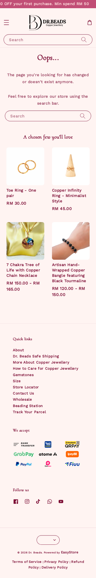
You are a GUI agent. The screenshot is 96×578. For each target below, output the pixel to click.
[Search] (84, 40)
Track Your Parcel (29, 412)
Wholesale (22, 399)
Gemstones (23, 375)
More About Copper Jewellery (41, 362)
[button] (6, 22)
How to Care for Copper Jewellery (45, 368)
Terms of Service (27, 562)
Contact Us (23, 393)
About (18, 350)
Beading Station (28, 406)
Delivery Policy (54, 567)
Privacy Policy (56, 562)
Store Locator (26, 387)
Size (16, 381)
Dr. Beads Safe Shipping (36, 356)
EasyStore (70, 552)
